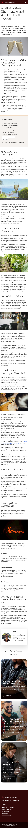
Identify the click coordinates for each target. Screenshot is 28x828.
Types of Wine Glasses (8, 807)
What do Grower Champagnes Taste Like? (12, 130)
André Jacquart (11, 137)
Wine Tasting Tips (18, 23)
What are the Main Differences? (10, 125)
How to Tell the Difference (8, 127)
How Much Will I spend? (8, 132)
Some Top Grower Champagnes (10, 134)
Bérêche (4, 137)
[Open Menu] (25, 2)
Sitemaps (13, 825)
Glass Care (5, 813)
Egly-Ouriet (5, 139)
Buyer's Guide (5, 811)
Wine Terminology (6, 815)
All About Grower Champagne (9, 123)
